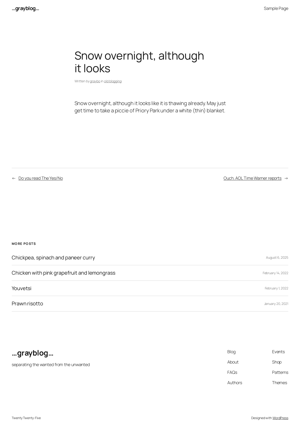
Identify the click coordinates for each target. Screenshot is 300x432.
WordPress (280, 418)
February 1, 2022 (276, 288)
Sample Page (276, 8)
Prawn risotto (27, 303)
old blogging (113, 81)
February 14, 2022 (275, 273)
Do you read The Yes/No (41, 178)
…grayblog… (25, 8)
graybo (95, 81)
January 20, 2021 (276, 303)
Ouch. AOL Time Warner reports (252, 178)
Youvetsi (21, 288)
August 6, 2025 (277, 257)
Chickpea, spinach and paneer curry (53, 257)
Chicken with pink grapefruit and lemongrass (63, 273)
